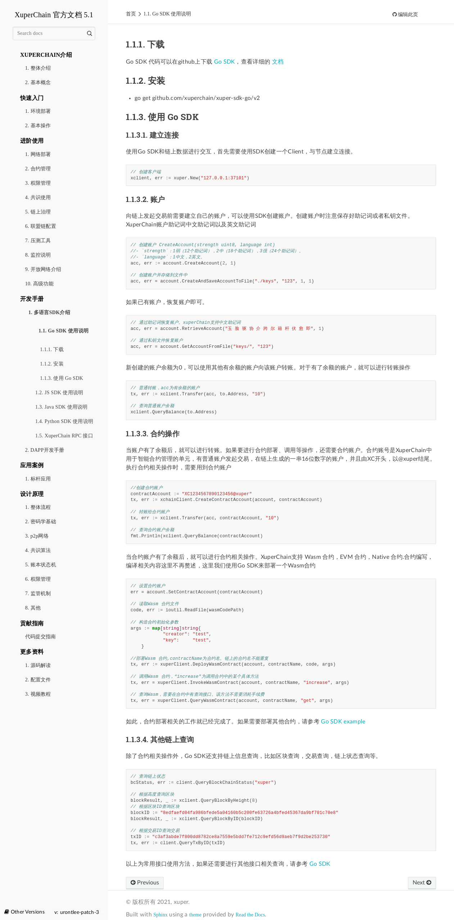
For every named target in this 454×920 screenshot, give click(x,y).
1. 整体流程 (38, 507)
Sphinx (160, 914)
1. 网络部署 (38, 154)
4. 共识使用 (38, 197)
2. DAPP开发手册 (44, 450)
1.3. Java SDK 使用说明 (61, 407)
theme (195, 914)
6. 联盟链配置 (40, 226)
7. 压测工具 (38, 240)
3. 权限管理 (38, 183)
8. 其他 (33, 608)
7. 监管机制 (38, 593)
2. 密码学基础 (40, 521)
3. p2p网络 (37, 536)
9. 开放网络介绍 (43, 269)
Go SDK (224, 62)
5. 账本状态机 (40, 564)
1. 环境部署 (38, 111)
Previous (145, 883)
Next (422, 883)
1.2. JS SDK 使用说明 (59, 392)
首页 (131, 14)
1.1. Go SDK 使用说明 (61, 331)
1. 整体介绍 (38, 68)
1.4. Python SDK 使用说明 (64, 421)
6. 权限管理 (38, 579)
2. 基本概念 (38, 82)
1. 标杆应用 (38, 479)
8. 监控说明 (38, 255)
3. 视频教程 (38, 694)
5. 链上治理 (38, 212)
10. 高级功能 (39, 283)
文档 (278, 62)
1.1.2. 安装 (52, 364)
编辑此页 (407, 14)
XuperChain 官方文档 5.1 (54, 15)
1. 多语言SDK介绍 (47, 313)
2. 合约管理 (38, 168)
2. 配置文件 (38, 679)
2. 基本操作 (38, 125)
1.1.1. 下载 (52, 349)
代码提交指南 (40, 636)
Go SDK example (343, 721)
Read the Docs (250, 914)
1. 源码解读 (38, 665)
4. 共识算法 (38, 550)
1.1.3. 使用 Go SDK (59, 376)
